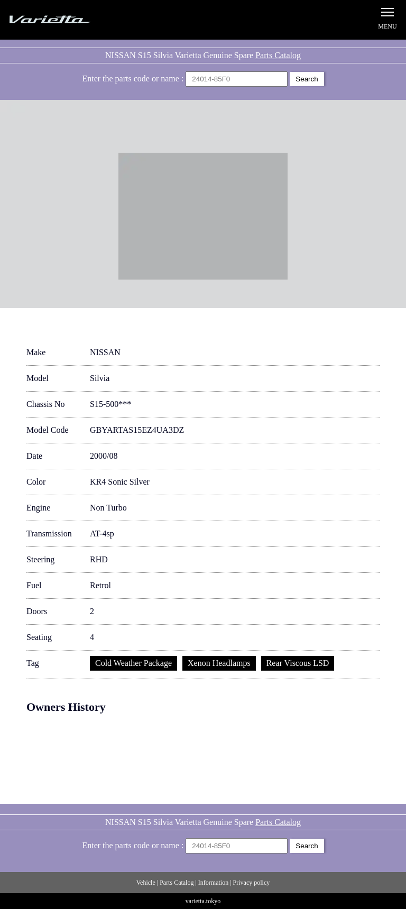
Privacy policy (251, 882)
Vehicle (145, 882)
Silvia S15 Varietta (74, 20)
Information (213, 882)
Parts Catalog (278, 55)
